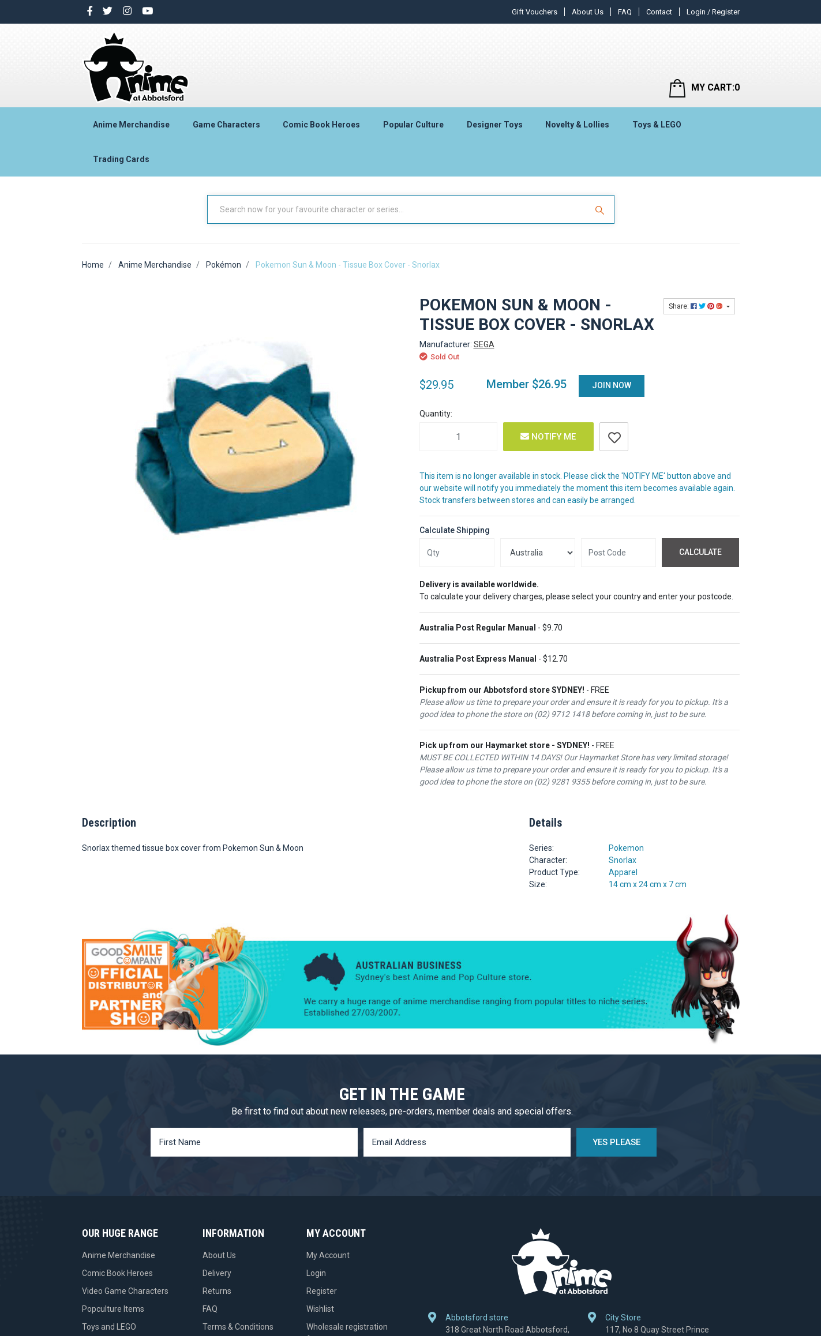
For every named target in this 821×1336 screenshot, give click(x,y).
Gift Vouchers (534, 11)
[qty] (456, 552)
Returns (217, 1291)
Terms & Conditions (238, 1326)
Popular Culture (413, 124)
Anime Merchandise (131, 124)
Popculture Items (113, 1309)
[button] (613, 436)
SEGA (484, 344)
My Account (328, 1255)
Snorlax (622, 860)
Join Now (611, 385)
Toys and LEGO (109, 1326)
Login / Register (713, 11)
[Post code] (618, 552)
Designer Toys (495, 124)
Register (321, 1291)
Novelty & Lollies (577, 124)
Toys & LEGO (656, 124)
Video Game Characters (125, 1291)
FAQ (625, 11)
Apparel (623, 872)
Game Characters (226, 124)
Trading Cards (121, 159)
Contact (659, 11)
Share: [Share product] (697, 306)
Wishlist (320, 1309)
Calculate (700, 552)
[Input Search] (398, 209)
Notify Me (548, 436)
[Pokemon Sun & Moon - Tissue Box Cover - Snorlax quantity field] (458, 436)
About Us (587, 11)
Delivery (217, 1273)
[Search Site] (601, 209)
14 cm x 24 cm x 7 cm (648, 884)
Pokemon (626, 848)
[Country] (537, 552)
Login (316, 1273)
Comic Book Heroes (321, 124)
